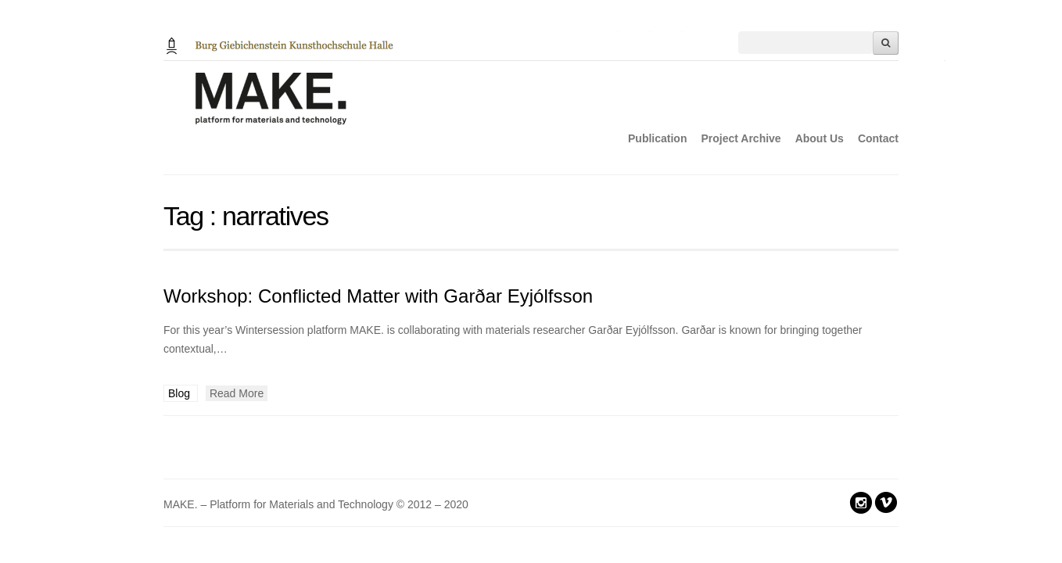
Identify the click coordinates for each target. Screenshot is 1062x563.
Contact (878, 138)
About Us (819, 138)
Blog (180, 393)
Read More (237, 393)
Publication (657, 138)
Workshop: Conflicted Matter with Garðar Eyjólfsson (378, 296)
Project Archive (740, 138)
